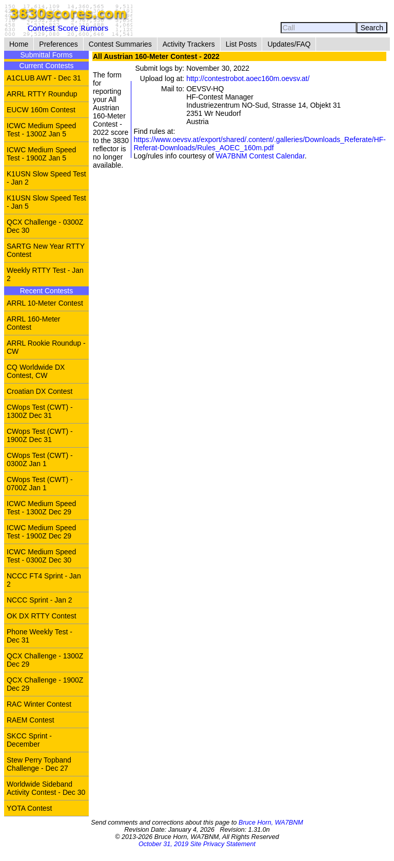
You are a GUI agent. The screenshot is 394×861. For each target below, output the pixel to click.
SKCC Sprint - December (29, 740)
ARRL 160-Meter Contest (34, 323)
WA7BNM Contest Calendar (260, 156)
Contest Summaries (120, 44)
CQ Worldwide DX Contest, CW (36, 371)
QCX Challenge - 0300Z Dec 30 (45, 226)
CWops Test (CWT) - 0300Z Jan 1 (40, 459)
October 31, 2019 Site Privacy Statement (197, 844)
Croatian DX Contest (39, 391)
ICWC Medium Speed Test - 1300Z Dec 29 (41, 507)
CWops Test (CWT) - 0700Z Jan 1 (40, 483)
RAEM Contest (30, 720)
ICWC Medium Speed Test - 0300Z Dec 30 (41, 556)
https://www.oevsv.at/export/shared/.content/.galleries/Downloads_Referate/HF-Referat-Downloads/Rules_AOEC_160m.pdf (259, 143)
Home (18, 44)
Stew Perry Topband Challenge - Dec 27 (39, 764)
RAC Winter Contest (39, 704)
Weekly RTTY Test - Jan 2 (45, 274)
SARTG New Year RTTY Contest (46, 250)
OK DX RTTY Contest (41, 616)
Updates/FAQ (288, 44)
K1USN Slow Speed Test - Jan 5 (46, 202)
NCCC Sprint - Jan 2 (39, 600)
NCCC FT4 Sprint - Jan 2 (44, 580)
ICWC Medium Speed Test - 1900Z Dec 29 (41, 532)
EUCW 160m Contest (41, 110)
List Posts (241, 44)
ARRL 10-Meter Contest (45, 303)
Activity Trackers (189, 44)
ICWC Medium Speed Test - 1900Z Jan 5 (41, 154)
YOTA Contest (29, 808)
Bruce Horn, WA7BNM (271, 822)
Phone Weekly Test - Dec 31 (39, 636)
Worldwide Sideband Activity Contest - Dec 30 (46, 788)
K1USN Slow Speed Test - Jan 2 (46, 178)
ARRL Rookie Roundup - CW (46, 347)
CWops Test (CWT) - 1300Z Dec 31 (40, 411)
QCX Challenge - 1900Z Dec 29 (45, 684)
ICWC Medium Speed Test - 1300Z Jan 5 (41, 130)
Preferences (58, 44)
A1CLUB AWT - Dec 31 (44, 78)
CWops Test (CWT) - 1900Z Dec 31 (40, 435)
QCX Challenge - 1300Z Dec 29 (45, 660)
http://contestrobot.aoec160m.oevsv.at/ (247, 78)
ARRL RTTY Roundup (42, 94)
